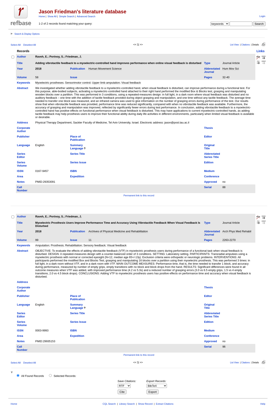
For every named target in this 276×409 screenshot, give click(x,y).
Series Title (77, 153)
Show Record (145, 404)
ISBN (73, 171)
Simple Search (66, 16)
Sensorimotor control (78, 82)
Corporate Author (23, 129)
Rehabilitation (73, 245)
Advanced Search (86, 16)
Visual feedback (131, 82)
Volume (22, 77)
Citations (245, 45)
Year (20, 68)
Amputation (42, 245)
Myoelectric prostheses (49, 82)
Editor (208, 136)
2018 (38, 68)
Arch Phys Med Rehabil (236, 231)
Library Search (127, 404)
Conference (211, 176)
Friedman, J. (73, 56)
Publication (77, 68)
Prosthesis (57, 245)
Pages (208, 77)
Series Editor (21, 155)
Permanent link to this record (139, 195)
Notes (21, 181)
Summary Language (76, 147)
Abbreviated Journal (212, 70)
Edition (208, 162)
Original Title (209, 147)
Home (42, 16)
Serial (208, 187)
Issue (73, 77)
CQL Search (109, 404)
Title (20, 63)
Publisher (23, 136)
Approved (210, 181)
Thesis (208, 128)
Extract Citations (164, 404)
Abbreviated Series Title (212, 155)
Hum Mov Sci (230, 68)
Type (207, 63)
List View (234, 45)
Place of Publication (77, 138)
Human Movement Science (105, 68)
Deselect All (29, 45)
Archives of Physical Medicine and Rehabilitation (118, 231)
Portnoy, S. (56, 56)
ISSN (20, 171)
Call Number (22, 189)
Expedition (77, 176)
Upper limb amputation (106, 82)
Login (262, 16)
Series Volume (22, 164)
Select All (16, 45)
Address (22, 122)
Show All (52, 16)
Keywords (23, 82)
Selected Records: (65, 376)
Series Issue (78, 162)
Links (260, 51)
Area (20, 176)
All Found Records (32, 376)
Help (262, 404)
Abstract (22, 88)
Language (23, 145)
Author (21, 56)
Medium (209, 171)
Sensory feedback (94, 245)
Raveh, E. (41, 56)
